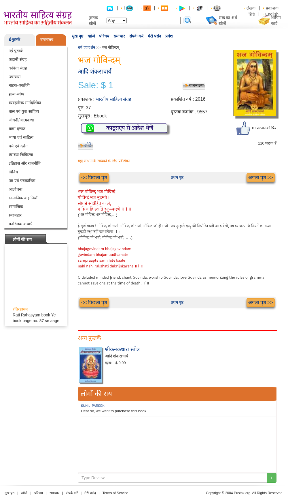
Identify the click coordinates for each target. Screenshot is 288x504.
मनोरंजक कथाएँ (21, 224)
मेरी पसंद (154, 36)
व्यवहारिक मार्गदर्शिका (25, 102)
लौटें (87, 145)
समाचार (119, 36)
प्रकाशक (272, 8)
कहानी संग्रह (17, 59)
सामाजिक (16, 206)
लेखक (251, 8)
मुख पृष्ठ (77, 36)
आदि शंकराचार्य (94, 71)
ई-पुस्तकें (14, 40)
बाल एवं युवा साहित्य (24, 111)
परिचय (104, 36)
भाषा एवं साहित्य (21, 137)
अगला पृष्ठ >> (260, 177)
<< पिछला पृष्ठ (94, 177)
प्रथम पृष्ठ (177, 177)
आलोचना (15, 189)
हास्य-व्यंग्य (16, 94)
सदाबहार (15, 215)
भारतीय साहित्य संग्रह (113, 99)
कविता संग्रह (18, 68)
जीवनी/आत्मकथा (21, 120)
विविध (13, 172)
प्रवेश (169, 36)
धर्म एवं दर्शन (18, 146)
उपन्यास (14, 76)
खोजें (91, 36)
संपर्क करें (136, 36)
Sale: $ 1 (95, 85)
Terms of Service (115, 493)
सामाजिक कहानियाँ (23, 198)
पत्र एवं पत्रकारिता (22, 180)
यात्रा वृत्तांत (17, 128)
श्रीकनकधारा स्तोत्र (122, 349)
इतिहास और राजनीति (25, 163)
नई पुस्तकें (16, 50)
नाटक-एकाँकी (19, 85)
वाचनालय (46, 40)
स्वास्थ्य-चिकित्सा (21, 154)
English (271, 14)
